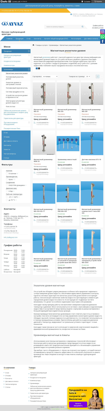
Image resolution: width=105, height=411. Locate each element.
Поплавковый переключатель (17, 88)
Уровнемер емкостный (67, 159)
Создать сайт (16, 1)
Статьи (6, 158)
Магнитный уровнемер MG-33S (67, 110)
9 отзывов (87, 1)
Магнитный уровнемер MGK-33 (43, 160)
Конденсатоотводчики (12, 61)
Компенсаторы (9, 65)
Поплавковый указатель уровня (15, 78)
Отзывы (7, 137)
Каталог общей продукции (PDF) (56, 38)
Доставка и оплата (91, 38)
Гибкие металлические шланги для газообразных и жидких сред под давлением (16, 112)
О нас (29, 38)
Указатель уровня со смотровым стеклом (13, 83)
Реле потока (10, 106)
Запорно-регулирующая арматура (12, 56)
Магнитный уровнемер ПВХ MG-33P (67, 210)
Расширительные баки (12, 128)
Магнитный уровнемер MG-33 (43, 110)
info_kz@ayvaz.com (10, 237)
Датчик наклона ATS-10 (91, 159)
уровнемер (46, 57)
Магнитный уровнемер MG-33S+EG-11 (43, 210)
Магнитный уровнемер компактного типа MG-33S (91, 211)
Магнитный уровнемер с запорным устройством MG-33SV (92, 260)
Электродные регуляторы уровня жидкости (15, 102)
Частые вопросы (10, 154)
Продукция (19, 38)
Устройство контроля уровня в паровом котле (16, 96)
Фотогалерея (76, 38)
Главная (9, 38)
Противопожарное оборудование (11, 123)
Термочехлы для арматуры (13, 118)
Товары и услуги (41, 45)
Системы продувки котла (15, 92)
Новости (7, 149)
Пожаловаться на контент (59, 409)
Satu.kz (62, 407)
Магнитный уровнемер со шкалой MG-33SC (43, 260)
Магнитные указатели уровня (16, 73)
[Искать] (82, 27)
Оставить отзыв (97, 27)
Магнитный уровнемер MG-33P (91, 110)
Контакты (37, 38)
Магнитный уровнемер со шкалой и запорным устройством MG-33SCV (67, 260)
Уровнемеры (8, 69)
